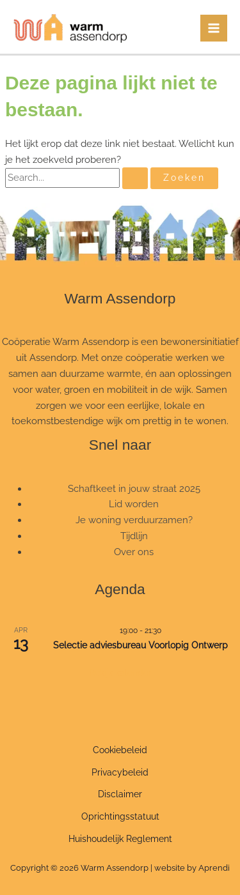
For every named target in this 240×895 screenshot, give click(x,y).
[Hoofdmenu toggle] (213, 28)
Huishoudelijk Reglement (120, 839)
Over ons (134, 551)
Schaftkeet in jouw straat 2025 (134, 488)
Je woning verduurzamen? (134, 519)
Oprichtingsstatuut (120, 816)
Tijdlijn (134, 535)
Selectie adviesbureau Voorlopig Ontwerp (140, 645)
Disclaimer (120, 794)
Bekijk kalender (120, 673)
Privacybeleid (120, 772)
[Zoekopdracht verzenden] (135, 178)
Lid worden (134, 503)
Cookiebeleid (120, 750)
